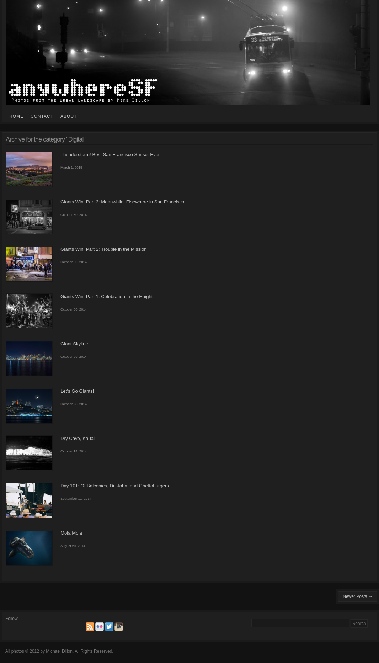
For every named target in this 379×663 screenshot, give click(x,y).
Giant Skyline (74, 343)
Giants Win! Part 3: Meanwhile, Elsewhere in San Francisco (122, 202)
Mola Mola (71, 533)
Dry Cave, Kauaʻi (77, 438)
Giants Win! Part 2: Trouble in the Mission (103, 249)
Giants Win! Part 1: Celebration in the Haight (106, 296)
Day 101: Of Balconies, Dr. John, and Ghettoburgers (114, 485)
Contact (42, 116)
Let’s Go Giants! (77, 391)
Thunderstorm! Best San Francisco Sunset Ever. (110, 154)
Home (16, 116)
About (68, 116)
